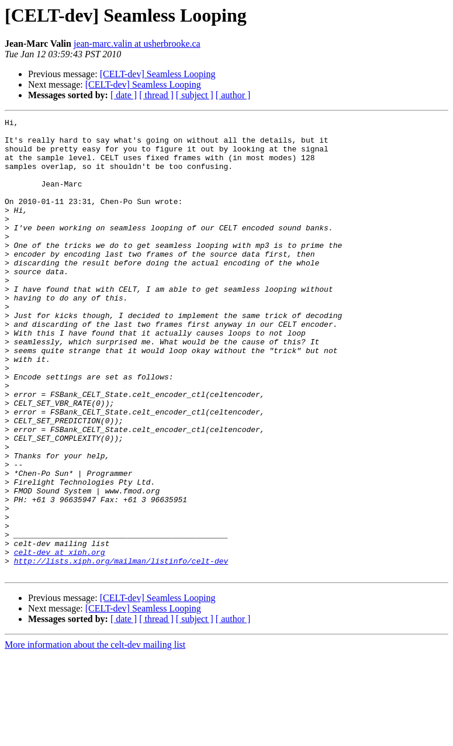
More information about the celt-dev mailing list (95, 736)
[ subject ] (194, 95)
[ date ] (123, 95)
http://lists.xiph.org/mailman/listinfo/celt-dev (121, 650)
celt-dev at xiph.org (59, 639)
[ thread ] (156, 95)
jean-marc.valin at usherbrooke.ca (137, 44)
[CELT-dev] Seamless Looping (158, 74)
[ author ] (233, 95)
